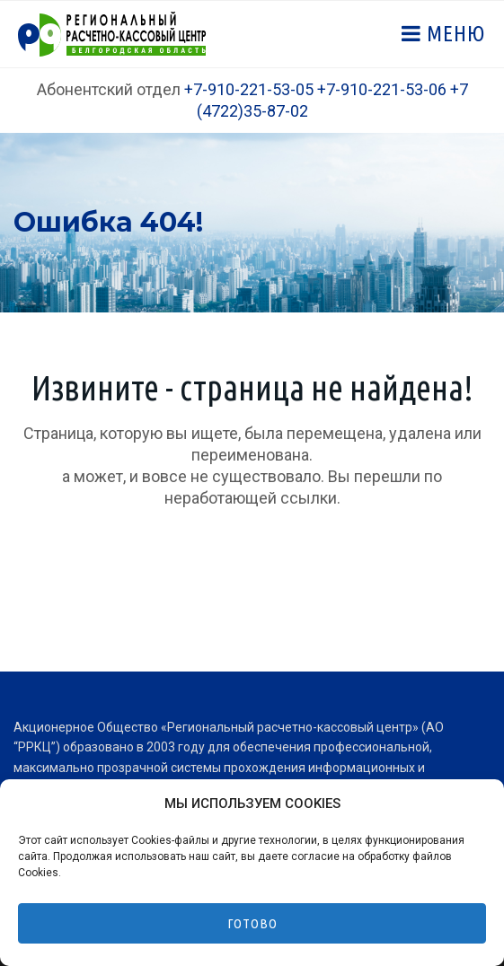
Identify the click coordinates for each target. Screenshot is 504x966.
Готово (252, 923)
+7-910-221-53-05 (249, 89)
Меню (453, 34)
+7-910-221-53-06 (382, 89)
